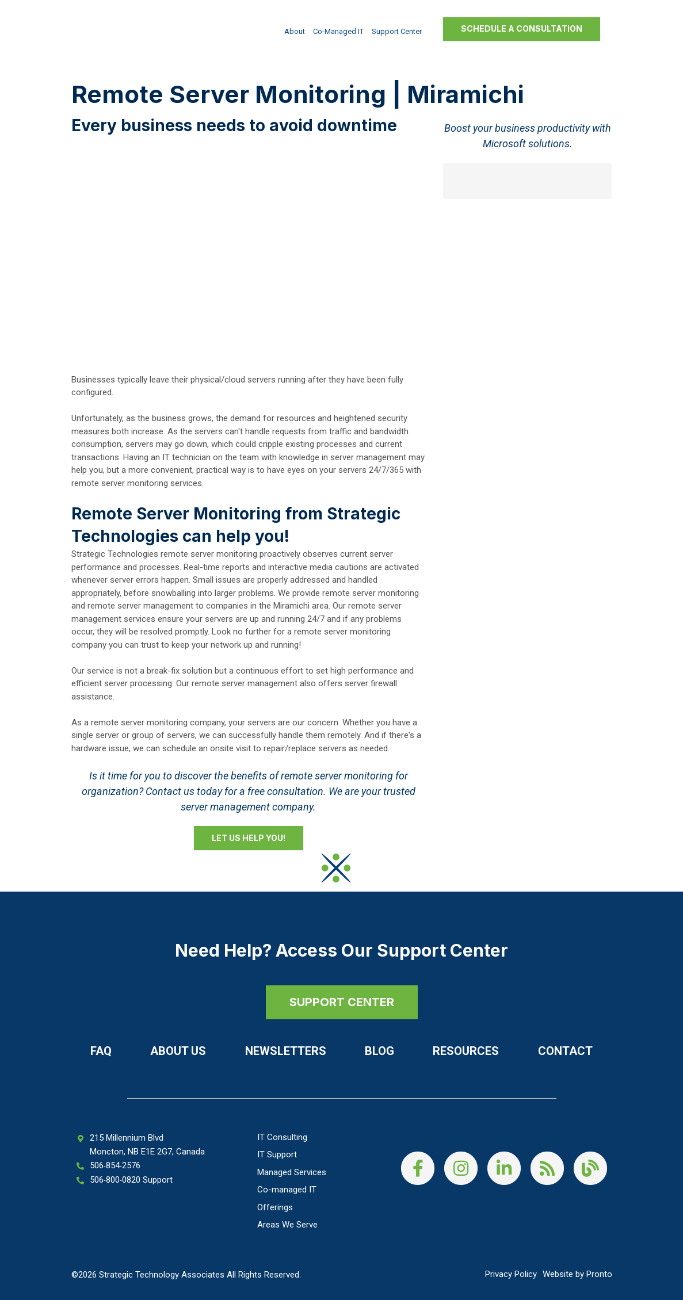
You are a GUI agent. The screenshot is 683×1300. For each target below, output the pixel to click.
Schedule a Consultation (521, 28)
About (294, 31)
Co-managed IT (338, 31)
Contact (565, 1051)
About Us (178, 1051)
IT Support (277, 1154)
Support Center (397, 31)
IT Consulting (282, 1137)
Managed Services (291, 1172)
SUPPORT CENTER (341, 1002)
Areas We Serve (287, 1224)
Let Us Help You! (248, 838)
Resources (466, 1051)
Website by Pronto (577, 1274)
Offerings (275, 1207)
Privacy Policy (511, 1274)
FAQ (101, 1051)
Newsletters (285, 1051)
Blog (379, 1051)
